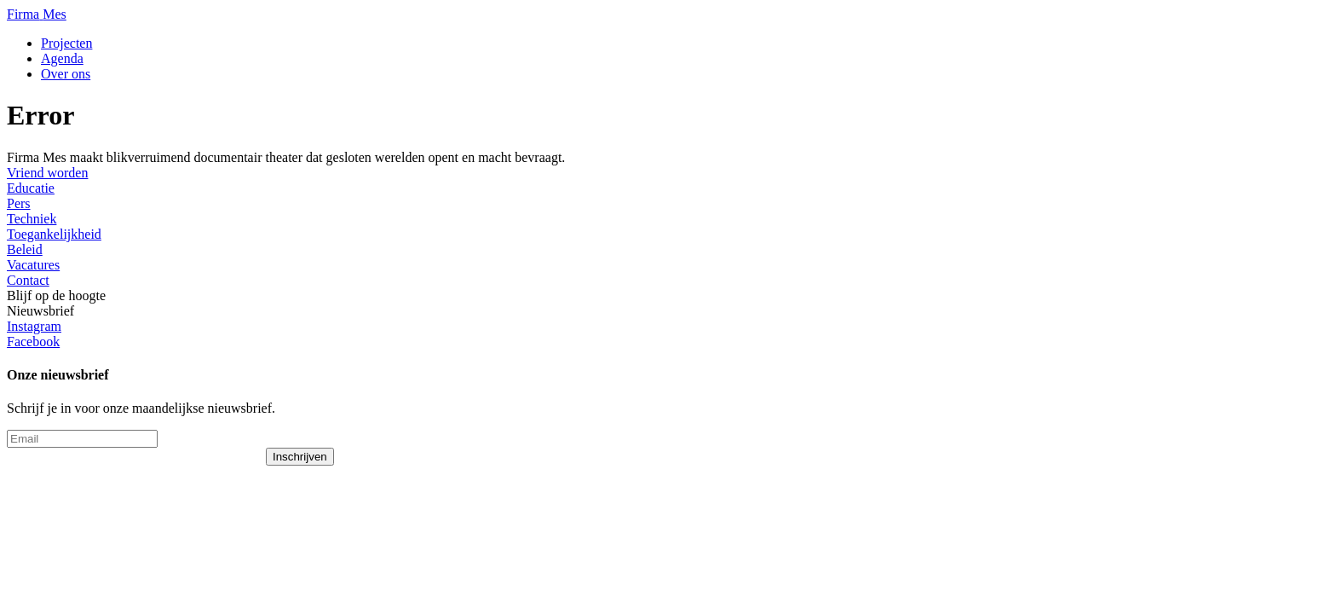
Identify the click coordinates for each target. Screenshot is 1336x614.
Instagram (34, 326)
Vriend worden (47, 172)
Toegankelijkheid (54, 234)
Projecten (66, 43)
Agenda (62, 58)
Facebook (33, 341)
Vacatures (33, 265)
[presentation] (136, 481)
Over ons (65, 74)
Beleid (25, 249)
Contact (28, 280)
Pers (19, 203)
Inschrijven (300, 456)
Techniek (31, 218)
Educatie (31, 188)
